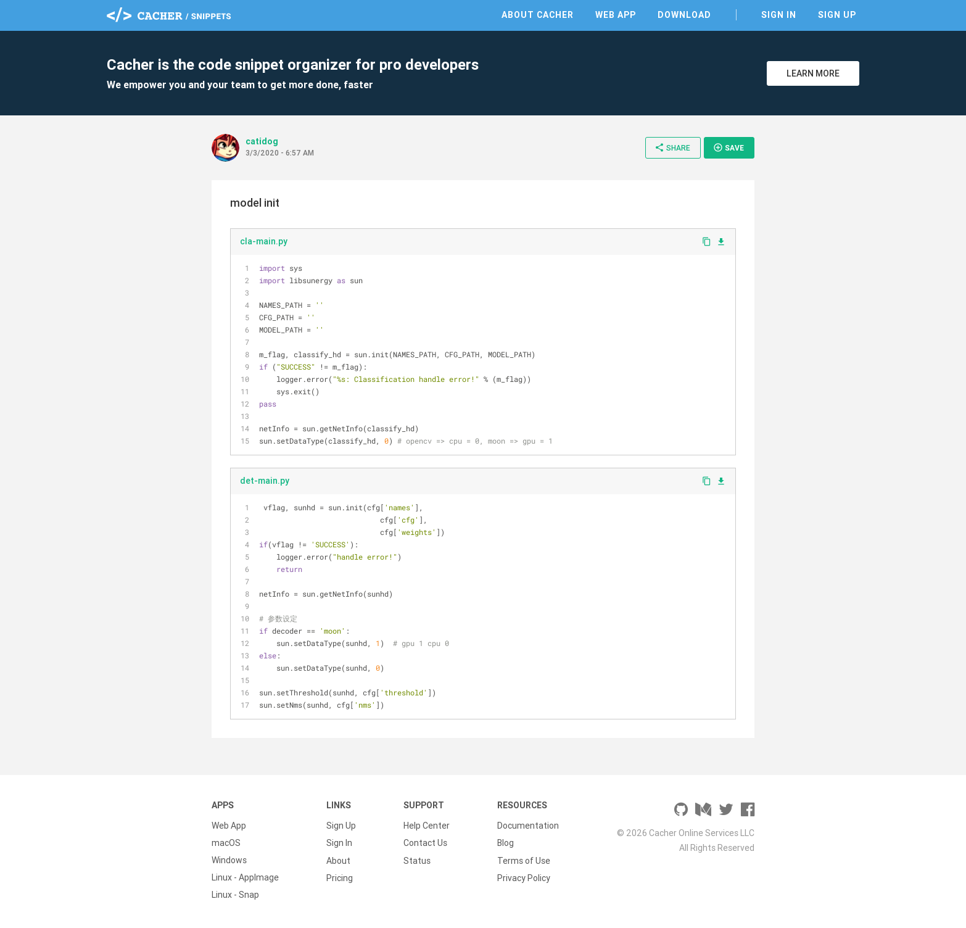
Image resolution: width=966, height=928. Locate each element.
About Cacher (538, 14)
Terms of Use (523, 860)
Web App (615, 14)
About (338, 860)
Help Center (426, 825)
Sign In (778, 14)
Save (728, 147)
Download (684, 14)
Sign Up (837, 14)
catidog (262, 141)
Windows (229, 860)
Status (417, 860)
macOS (226, 842)
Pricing (339, 877)
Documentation (528, 825)
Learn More (813, 73)
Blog (505, 842)
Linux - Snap (235, 894)
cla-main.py (263, 241)
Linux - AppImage (245, 877)
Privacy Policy (523, 877)
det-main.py (264, 480)
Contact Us (425, 842)
